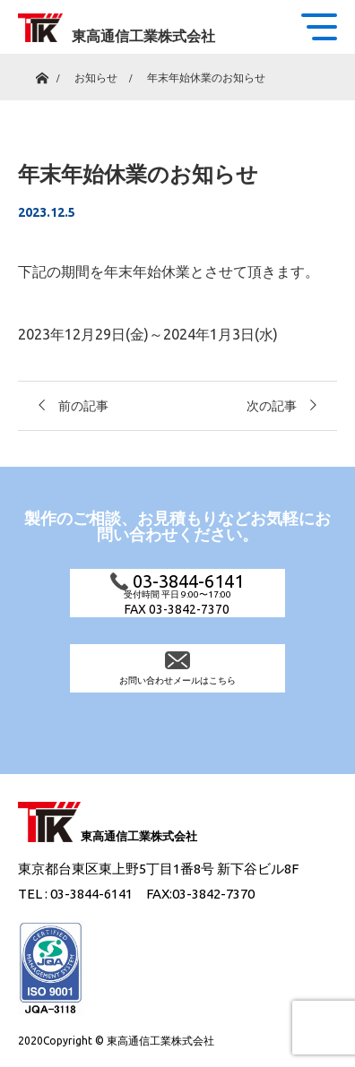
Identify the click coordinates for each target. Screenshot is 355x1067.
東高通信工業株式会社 (143, 36)
